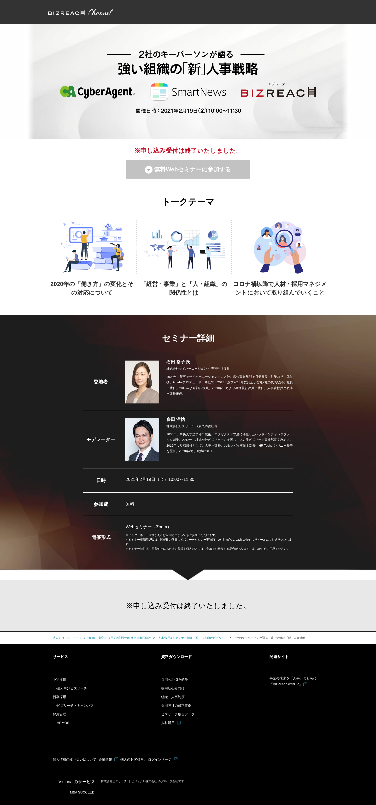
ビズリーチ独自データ (178, 714)
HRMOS (63, 723)
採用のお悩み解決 (174, 680)
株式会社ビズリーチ (114, 781)
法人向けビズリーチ (72, 688)
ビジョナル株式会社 (144, 781)
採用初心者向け (173, 688)
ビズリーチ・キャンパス (75, 705)
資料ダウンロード (176, 657)
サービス (60, 657)
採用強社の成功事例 (176, 705)
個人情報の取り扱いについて (74, 759)
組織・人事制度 (173, 697)
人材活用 (168, 723)
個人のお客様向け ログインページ (146, 759)
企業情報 (105, 759)
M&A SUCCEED (82, 792)
